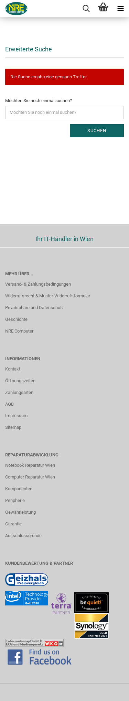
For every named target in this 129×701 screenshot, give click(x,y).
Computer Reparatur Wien (30, 477)
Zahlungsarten (19, 392)
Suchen (96, 130)
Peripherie (15, 500)
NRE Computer (19, 331)
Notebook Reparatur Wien (30, 465)
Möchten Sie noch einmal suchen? (38, 100)
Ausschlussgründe (23, 535)
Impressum (16, 415)
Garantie (13, 523)
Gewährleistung (20, 512)
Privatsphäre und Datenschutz (34, 307)
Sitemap (13, 427)
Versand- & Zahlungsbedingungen (38, 284)
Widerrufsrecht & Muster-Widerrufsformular (47, 295)
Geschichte (16, 319)
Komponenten (18, 488)
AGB (9, 404)
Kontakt (12, 369)
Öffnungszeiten (20, 380)
